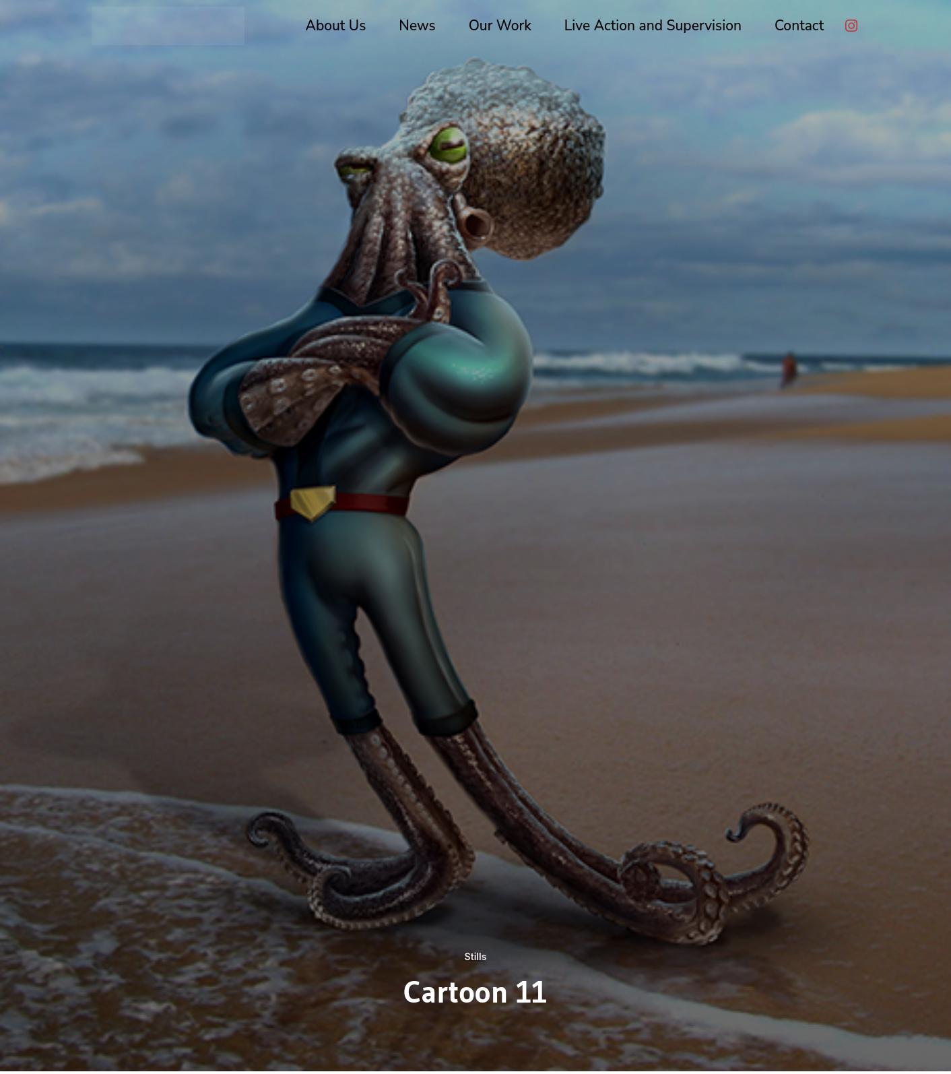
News (417, 25)
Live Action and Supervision (653, 25)
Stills (475, 956)
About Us (336, 25)
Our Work (500, 25)
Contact (799, 25)
